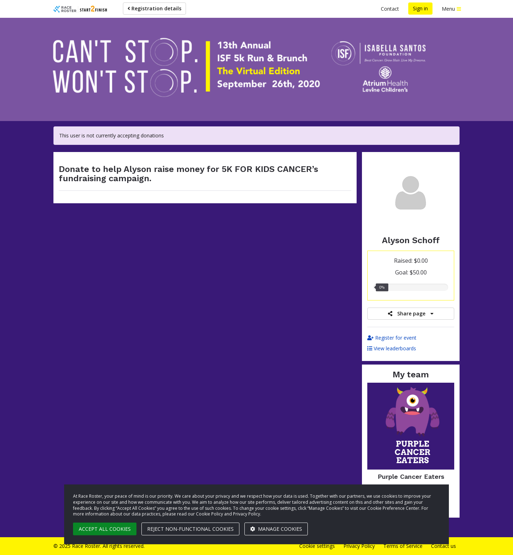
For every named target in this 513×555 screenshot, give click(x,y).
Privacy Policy (359, 546)
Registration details (154, 8)
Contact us (443, 546)
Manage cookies (276, 528)
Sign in (420, 8)
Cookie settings (317, 546)
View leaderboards (391, 348)
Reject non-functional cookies (190, 528)
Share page (411, 313)
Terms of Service (403, 546)
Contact (390, 8)
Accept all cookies (105, 528)
